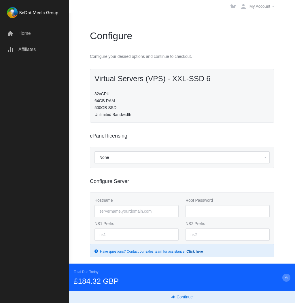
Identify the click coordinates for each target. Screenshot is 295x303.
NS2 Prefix (195, 223)
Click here (194, 251)
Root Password (199, 200)
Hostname (103, 200)
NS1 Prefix (104, 223)
